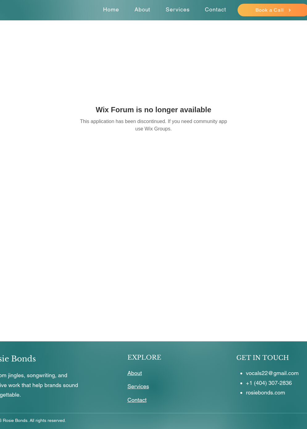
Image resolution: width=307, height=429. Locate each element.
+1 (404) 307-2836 (269, 383)
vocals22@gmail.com (272, 373)
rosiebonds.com (265, 392)
